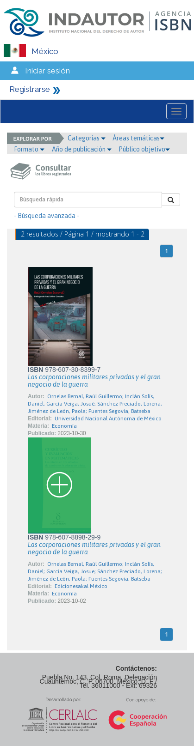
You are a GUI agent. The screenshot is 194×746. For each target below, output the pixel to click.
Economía (64, 426)
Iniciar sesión (47, 70)
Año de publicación (82, 149)
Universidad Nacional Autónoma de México (108, 418)
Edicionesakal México (81, 586)
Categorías (87, 138)
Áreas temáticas (138, 138)
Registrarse (29, 89)
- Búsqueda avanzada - (46, 215)
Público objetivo (144, 149)
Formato (29, 149)
